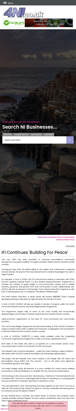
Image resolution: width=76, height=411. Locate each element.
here (51, 406)
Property (21, 134)
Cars (36, 134)
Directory (7, 134)
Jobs (48, 134)
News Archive (7, 409)
